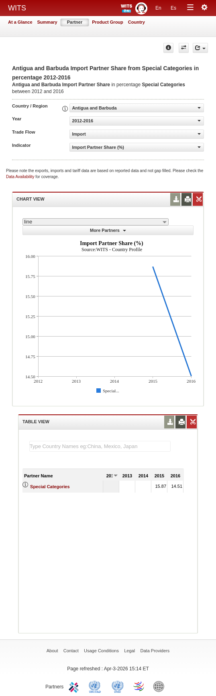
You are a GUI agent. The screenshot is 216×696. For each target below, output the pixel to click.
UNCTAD (96, 686)
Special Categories (49, 486)
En (158, 8)
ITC (75, 686)
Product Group (107, 22)
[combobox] (95, 221)
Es (173, 8)
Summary (47, 22)
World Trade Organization (139, 686)
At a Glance (20, 22)
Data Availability (20, 177)
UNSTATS (118, 686)
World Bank (161, 686)
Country (136, 22)
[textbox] (100, 446)
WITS (17, 8)
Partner (75, 22)
